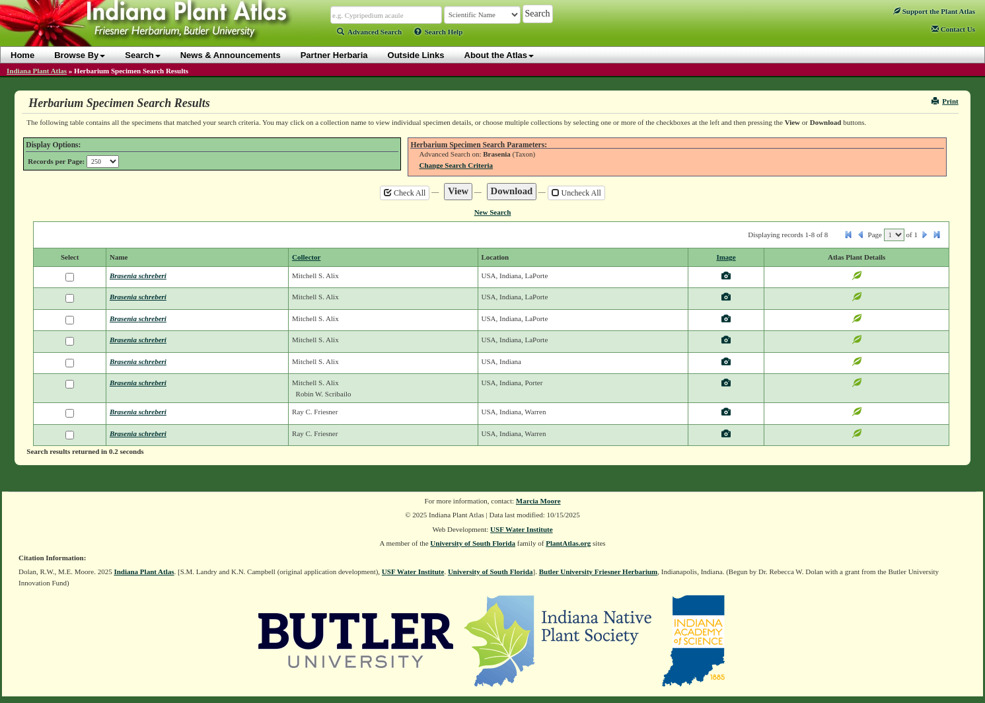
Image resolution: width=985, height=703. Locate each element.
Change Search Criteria (456, 165)
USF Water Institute (521, 529)
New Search (492, 212)
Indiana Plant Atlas (37, 71)
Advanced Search (369, 32)
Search (142, 55)
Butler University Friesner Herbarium (598, 571)
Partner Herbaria (334, 55)
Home (22, 55)
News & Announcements (230, 55)
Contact (953, 29)
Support (934, 11)
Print (945, 101)
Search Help (438, 32)
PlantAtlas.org (568, 543)
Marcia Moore (538, 501)
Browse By (79, 55)
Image (725, 257)
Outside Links (416, 55)
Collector (306, 257)
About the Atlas (499, 55)
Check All (404, 193)
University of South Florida (472, 543)
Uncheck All (576, 193)
